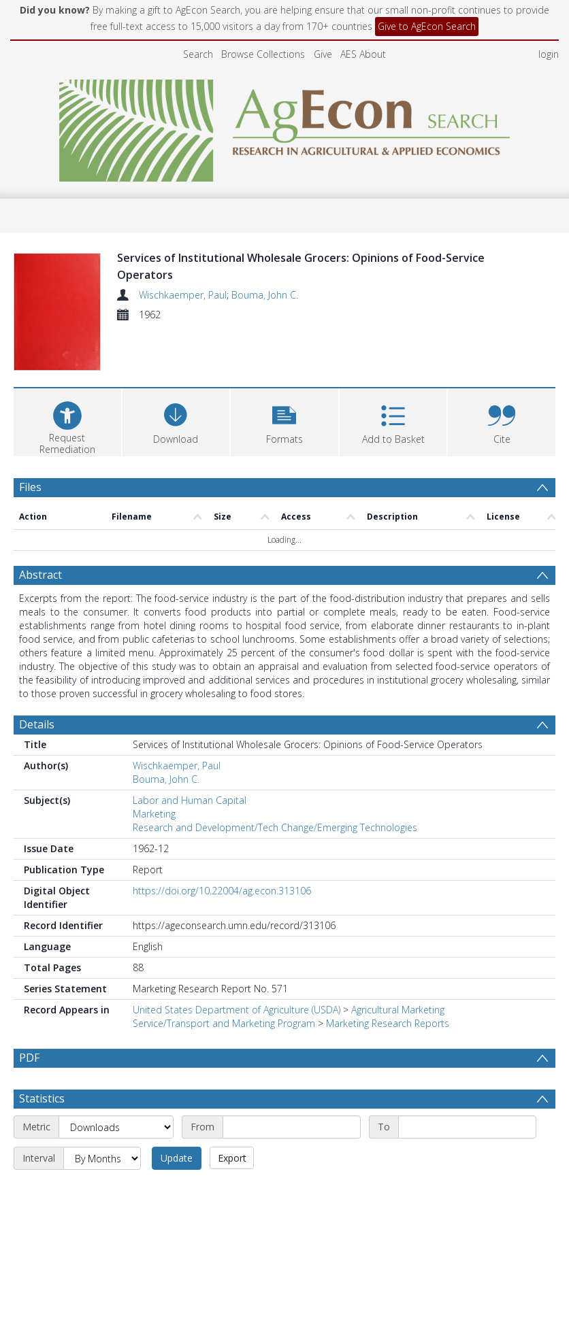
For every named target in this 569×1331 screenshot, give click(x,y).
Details (36, 724)
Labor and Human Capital (189, 800)
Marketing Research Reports (387, 1023)
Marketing (154, 813)
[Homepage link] (284, 127)
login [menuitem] (548, 54)
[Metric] (116, 1158)
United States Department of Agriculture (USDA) (236, 1009)
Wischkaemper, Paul (183, 294)
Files (30, 486)
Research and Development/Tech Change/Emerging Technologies (275, 827)
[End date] (467, 1158)
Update (177, 1189)
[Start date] (292, 1158)
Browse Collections (263, 54)
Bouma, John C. (264, 294)
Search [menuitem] (198, 54)
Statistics (42, 1130)
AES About (363, 54)
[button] (284, 420)
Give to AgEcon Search (427, 26)
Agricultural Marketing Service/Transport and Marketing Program (288, 1016)
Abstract (40, 574)
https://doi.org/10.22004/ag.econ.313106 (222, 890)
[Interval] (102, 1190)
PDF (29, 1057)
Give (323, 54)
